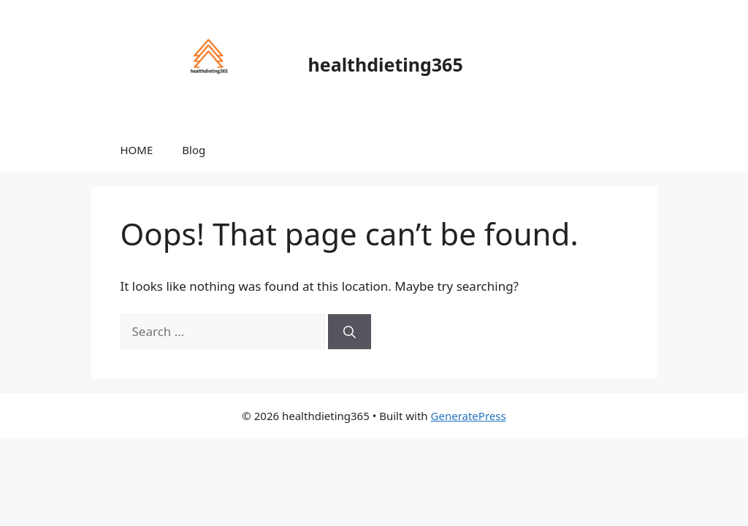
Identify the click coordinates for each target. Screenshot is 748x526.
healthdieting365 (385, 64)
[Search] (349, 331)
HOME (137, 149)
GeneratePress (468, 415)
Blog (193, 149)
